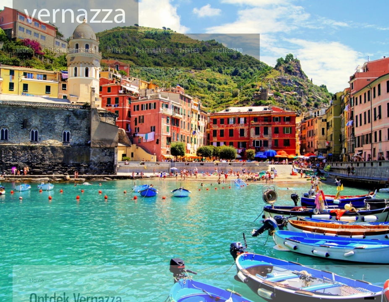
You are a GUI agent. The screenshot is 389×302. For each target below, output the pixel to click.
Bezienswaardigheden (68, 50)
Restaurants (151, 50)
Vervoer (190, 50)
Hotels (115, 50)
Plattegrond (227, 50)
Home (23, 50)
